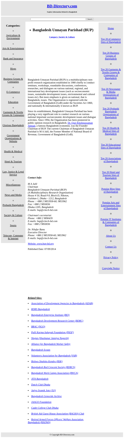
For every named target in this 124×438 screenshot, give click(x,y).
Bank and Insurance (13, 58)
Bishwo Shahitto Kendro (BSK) (46, 361)
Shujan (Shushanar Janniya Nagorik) (50, 338)
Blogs (13, 68)
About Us (111, 235)
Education (13, 102)
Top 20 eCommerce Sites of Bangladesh (111, 40)
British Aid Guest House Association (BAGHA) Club (57, 413)
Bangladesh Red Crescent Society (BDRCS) (53, 367)
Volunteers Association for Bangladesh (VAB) (54, 355)
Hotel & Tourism (13, 161)
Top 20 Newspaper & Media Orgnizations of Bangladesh (110, 93)
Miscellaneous (13, 184)
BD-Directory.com (62, 6)
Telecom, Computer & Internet (13, 237)
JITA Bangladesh (39, 378)
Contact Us (110, 246)
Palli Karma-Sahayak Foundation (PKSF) (52, 332)
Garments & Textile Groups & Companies (13, 113)
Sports (13, 225)
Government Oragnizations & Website (13, 138)
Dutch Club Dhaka (40, 384)
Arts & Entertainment (13, 48)
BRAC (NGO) (38, 326)
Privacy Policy (110, 257)
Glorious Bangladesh (13, 125)
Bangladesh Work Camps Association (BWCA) (54, 373)
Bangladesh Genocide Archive (46, 396)
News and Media (13, 194)
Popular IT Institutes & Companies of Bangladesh (111, 222)
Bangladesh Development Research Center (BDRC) (57, 320)
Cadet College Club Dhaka (44, 407)
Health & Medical (13, 151)
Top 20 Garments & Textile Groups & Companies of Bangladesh (111, 73)
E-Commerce (13, 91)
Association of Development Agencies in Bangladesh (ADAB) (62, 303)
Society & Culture (13, 215)
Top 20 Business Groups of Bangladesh (111, 55)
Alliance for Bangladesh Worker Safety (50, 343)
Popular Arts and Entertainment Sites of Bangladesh (111, 205)
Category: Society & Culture (62, 37)
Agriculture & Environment (13, 37)
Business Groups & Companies (13, 80)
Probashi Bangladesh (13, 205)
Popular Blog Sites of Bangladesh (110, 190)
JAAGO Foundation (41, 402)
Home (111, 28)
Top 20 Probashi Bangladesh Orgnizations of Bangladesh (111, 113)
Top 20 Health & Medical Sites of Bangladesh (110, 131)
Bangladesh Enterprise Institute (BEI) (50, 314)
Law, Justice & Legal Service (13, 173)
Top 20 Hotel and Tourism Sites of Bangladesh (111, 175)
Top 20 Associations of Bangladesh (111, 160)
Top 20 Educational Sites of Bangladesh (111, 146)
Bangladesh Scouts (40, 349)
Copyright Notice (111, 268)
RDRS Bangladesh (40, 309)
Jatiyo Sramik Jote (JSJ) (43, 390)
